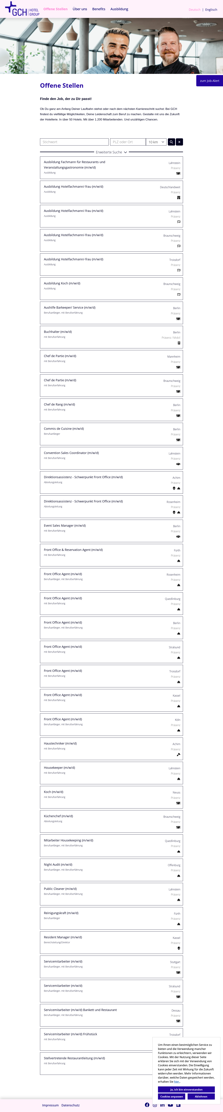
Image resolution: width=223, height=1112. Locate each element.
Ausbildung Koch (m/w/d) (62, 283)
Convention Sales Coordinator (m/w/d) (71, 453)
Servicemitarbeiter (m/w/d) (63, 961)
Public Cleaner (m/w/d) (60, 889)
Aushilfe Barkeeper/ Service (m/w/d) (69, 307)
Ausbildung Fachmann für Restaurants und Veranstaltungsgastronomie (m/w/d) (74, 164)
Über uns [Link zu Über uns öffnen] (80, 9)
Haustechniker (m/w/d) (60, 743)
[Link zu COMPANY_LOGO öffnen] (22, 9)
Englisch (211, 10)
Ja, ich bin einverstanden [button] (186, 1089)
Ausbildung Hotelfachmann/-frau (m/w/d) (73, 186)
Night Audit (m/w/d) (58, 864)
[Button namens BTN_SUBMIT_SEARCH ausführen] (171, 142)
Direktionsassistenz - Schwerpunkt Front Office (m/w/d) (83, 477)
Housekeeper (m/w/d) (59, 768)
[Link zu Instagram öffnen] (155, 1105)
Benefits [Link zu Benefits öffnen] (98, 9)
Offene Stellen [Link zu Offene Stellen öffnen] (55, 9)
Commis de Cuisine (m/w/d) (64, 429)
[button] (111, 151)
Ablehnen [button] (201, 1096)
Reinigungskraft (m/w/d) (61, 913)
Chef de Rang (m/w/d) (59, 404)
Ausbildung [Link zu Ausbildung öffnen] (119, 9)
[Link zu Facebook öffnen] (147, 1105)
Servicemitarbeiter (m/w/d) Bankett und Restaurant (80, 1010)
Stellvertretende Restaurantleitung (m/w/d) (74, 1058)
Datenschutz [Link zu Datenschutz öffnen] (70, 1105)
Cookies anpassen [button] (171, 1096)
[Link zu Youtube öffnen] (170, 1105)
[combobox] (156, 142)
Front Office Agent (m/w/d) (63, 574)
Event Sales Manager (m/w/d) (65, 525)
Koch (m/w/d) (53, 792)
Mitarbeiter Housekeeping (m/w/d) (68, 840)
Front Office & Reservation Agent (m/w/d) (73, 550)
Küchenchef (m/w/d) (58, 816)
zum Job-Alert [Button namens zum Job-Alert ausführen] (209, 81)
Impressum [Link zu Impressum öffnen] (50, 1105)
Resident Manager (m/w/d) (63, 937)
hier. (177, 1082)
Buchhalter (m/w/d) (58, 332)
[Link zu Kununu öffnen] (178, 1105)
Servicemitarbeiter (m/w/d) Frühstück (70, 1034)
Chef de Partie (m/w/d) (60, 356)
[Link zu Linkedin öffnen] (162, 1105)
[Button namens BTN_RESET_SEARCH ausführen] (179, 142)
